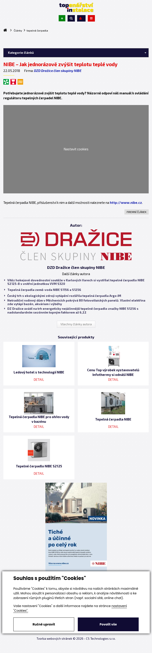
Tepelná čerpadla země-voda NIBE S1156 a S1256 (42, 290)
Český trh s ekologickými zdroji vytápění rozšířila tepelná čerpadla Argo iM (62, 296)
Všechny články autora (76, 324)
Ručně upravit (43, 624)
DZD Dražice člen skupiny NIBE (58, 71)
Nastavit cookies (76, 149)
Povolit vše (108, 624)
